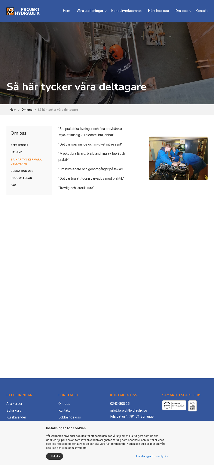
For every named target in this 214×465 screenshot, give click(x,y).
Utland (16, 152)
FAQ (13, 185)
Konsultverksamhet (126, 12)
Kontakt (198, 12)
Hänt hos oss (155, 12)
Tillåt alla (54, 456)
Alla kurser (14, 404)
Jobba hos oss (22, 170)
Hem (69, 12)
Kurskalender (16, 417)
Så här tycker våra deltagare (26, 161)
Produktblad (21, 177)
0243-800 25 (120, 404)
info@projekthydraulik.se (128, 410)
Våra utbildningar (88, 12)
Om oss (177, 12)
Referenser (19, 145)
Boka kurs (13, 410)
